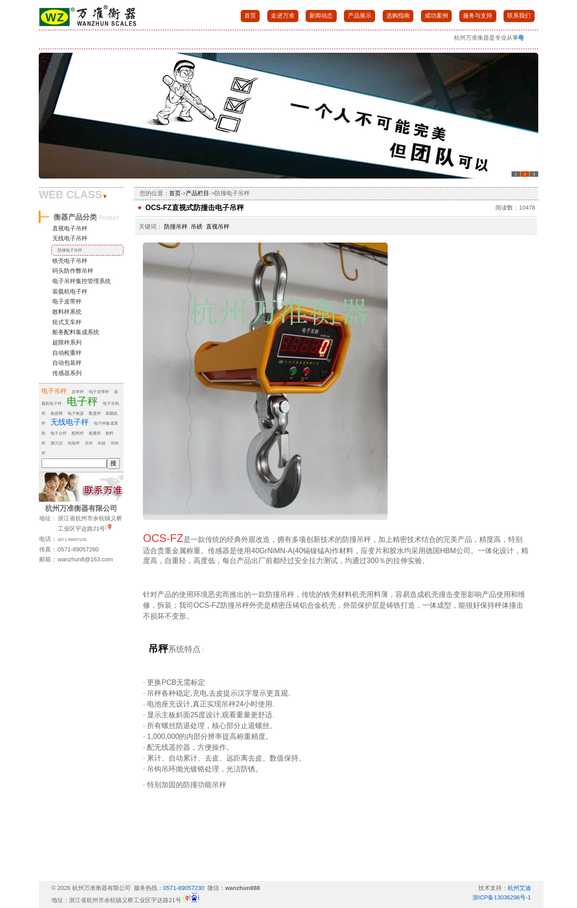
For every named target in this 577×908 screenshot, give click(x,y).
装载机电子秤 (69, 291)
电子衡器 (76, 413)
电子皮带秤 (67, 301)
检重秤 (95, 433)
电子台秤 (58, 433)
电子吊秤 (54, 390)
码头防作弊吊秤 (72, 270)
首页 (250, 15)
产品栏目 (197, 193)
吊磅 (101, 443)
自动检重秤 (67, 352)
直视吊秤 (217, 226)
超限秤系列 (67, 342)
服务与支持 (477, 15)
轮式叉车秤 (67, 322)
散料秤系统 (67, 311)
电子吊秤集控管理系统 (81, 281)
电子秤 (82, 401)
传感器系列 (67, 373)
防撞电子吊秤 (70, 250)
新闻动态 (321, 15)
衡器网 (56, 413)
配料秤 (78, 433)
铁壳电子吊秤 (69, 260)
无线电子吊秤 (69, 238)
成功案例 (436, 15)
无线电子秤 (69, 422)
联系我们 (519, 15)
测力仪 (56, 443)
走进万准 (282, 15)
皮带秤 (78, 392)
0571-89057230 (72, 539)
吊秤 (89, 443)
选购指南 (398, 15)
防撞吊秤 (176, 226)
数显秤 (95, 413)
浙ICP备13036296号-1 (501, 897)
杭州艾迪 (519, 888)
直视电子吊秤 (69, 228)
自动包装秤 (67, 362)
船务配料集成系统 (75, 332)
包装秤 (74, 443)
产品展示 (359, 15)
